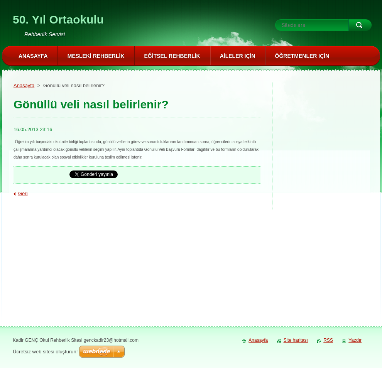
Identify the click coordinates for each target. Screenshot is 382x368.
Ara (360, 25)
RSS (328, 340)
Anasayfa (24, 85)
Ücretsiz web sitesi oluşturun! (45, 351)
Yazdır (355, 340)
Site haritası (296, 340)
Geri (23, 193)
